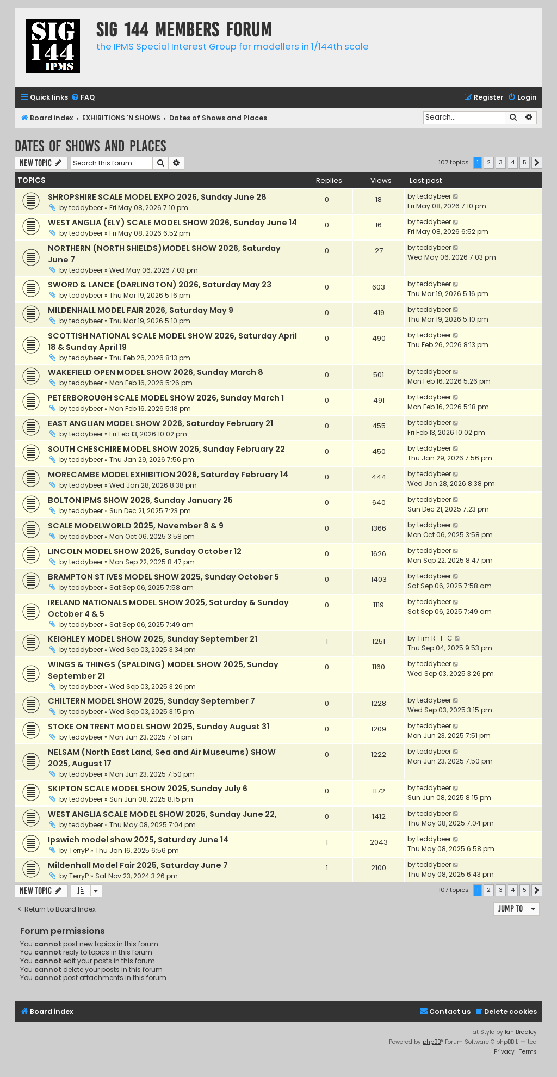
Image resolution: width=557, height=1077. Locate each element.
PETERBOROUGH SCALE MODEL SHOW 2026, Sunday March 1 (166, 397)
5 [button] (525, 162)
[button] (536, 163)
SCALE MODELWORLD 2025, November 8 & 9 (136, 525)
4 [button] (513, 162)
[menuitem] (83, 97)
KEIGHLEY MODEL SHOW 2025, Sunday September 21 (152, 638)
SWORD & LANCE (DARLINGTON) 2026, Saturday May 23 (159, 284)
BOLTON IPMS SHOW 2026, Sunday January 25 (140, 500)
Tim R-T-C (435, 638)
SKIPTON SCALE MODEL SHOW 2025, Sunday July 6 (147, 788)
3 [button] (501, 162)
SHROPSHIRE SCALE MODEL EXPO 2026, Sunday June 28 (157, 197)
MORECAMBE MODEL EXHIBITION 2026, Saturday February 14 (168, 474)
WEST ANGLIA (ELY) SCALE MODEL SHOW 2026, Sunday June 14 (172, 222)
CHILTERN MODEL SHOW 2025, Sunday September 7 (151, 701)
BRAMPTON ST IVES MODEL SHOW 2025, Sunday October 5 (163, 576)
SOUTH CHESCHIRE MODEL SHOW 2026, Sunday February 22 (166, 449)
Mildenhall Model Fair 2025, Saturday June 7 (138, 865)
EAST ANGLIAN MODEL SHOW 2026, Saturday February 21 (160, 423)
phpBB (432, 1042)
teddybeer (86, 207)
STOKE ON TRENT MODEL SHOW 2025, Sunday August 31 (158, 726)
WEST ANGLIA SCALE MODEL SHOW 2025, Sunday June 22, (162, 814)
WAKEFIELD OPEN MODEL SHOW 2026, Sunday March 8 (155, 372)
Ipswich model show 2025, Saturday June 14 (138, 839)
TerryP (79, 850)
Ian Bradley (521, 1032)
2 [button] (489, 162)
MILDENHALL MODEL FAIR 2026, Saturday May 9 (140, 310)
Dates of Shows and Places (90, 146)
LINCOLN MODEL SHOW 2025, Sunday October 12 (145, 551)
